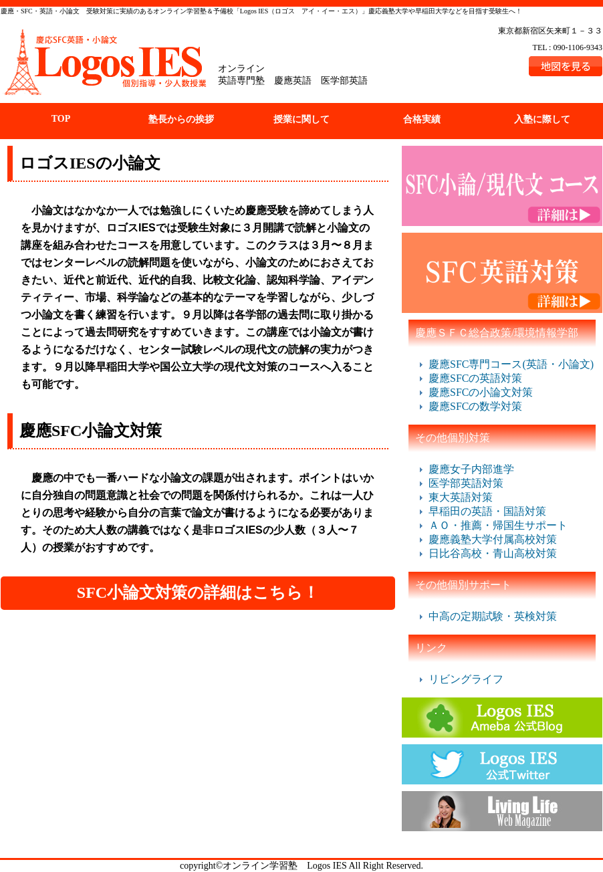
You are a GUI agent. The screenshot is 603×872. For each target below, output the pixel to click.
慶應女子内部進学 (471, 469)
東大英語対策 (461, 497)
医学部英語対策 (466, 483)
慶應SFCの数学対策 (475, 406)
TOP (61, 119)
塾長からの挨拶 (181, 119)
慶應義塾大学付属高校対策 (493, 539)
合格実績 (422, 119)
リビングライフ (466, 679)
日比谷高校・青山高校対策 (493, 553)
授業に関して (301, 119)
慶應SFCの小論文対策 (481, 392)
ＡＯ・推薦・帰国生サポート (498, 525)
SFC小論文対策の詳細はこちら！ (198, 592)
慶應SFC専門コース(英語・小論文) (511, 364)
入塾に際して (542, 119)
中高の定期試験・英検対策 (493, 616)
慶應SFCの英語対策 (475, 378)
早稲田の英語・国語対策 (487, 511)
